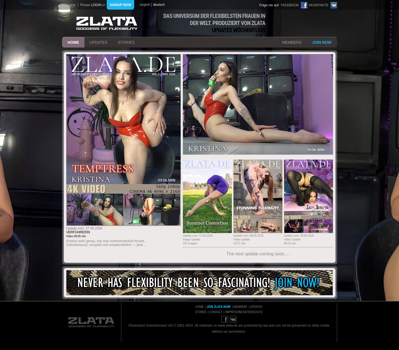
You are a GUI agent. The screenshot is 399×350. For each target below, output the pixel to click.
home (73, 42)
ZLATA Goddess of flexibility (106, 23)
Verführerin (78, 232)
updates (99, 42)
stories (126, 42)
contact (216, 312)
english (145, 5)
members (292, 42)
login (96, 5)
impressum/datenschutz (244, 312)
